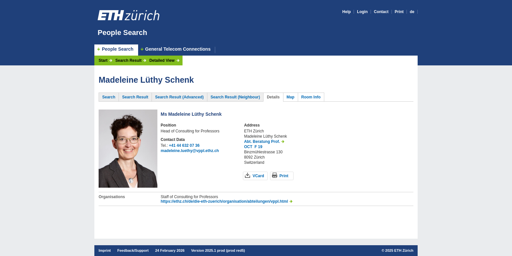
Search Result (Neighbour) (235, 97)
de (412, 12)
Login (362, 12)
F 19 (258, 147)
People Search (122, 32)
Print (399, 12)
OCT (248, 147)
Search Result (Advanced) (179, 97)
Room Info (311, 97)
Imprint (105, 250)
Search (108, 97)
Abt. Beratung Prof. (262, 141)
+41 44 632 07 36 (184, 145)
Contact (381, 12)
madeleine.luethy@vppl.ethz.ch (190, 150)
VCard (258, 176)
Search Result (128, 60)
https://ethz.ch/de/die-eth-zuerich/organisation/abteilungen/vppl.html (224, 201)
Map (291, 97)
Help (346, 12)
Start (103, 60)
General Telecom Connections (178, 49)
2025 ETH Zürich (399, 250)
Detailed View (161, 60)
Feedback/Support (133, 250)
